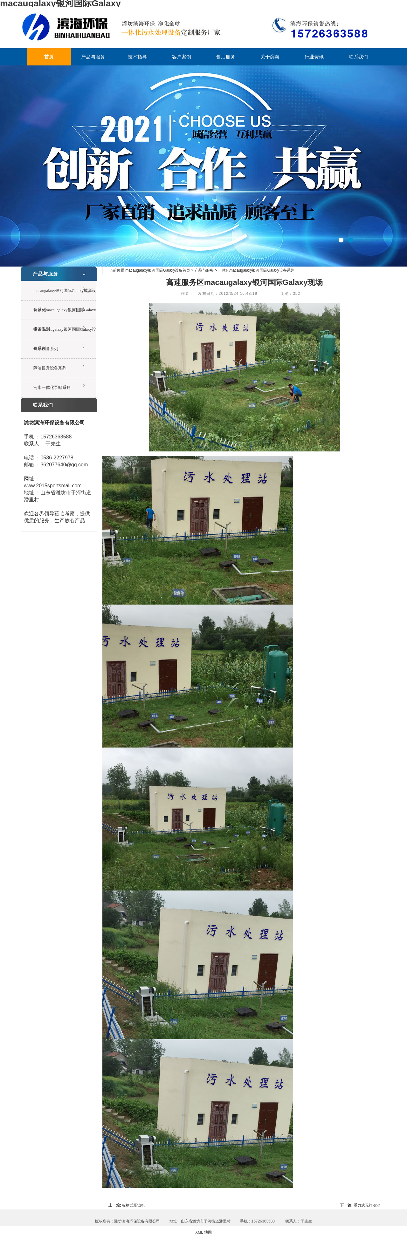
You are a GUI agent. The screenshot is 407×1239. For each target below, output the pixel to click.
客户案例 (181, 56)
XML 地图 (203, 1232)
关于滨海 (269, 56)
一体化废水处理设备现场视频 (203, 166)
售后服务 (225, 56)
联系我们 (358, 56)
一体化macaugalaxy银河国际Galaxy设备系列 (64, 314)
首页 (49, 56)
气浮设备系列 (45, 348)
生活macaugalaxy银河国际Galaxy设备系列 (64, 333)
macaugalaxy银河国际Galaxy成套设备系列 (64, 294)
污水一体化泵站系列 (52, 387)
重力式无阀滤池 (367, 1205)
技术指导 (137, 56)
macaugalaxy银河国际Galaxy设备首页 (157, 270)
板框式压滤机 (133, 1205)
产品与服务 (93, 56)
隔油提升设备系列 (49, 368)
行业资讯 (314, 56)
